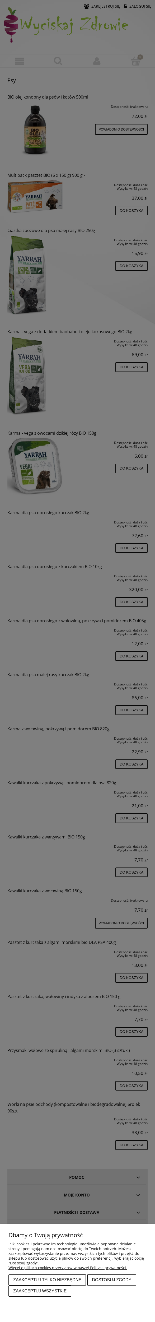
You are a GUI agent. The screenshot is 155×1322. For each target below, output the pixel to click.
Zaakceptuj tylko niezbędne (47, 1279)
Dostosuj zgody (111, 1279)
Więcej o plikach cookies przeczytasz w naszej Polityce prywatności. (67, 1267)
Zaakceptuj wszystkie (40, 1290)
